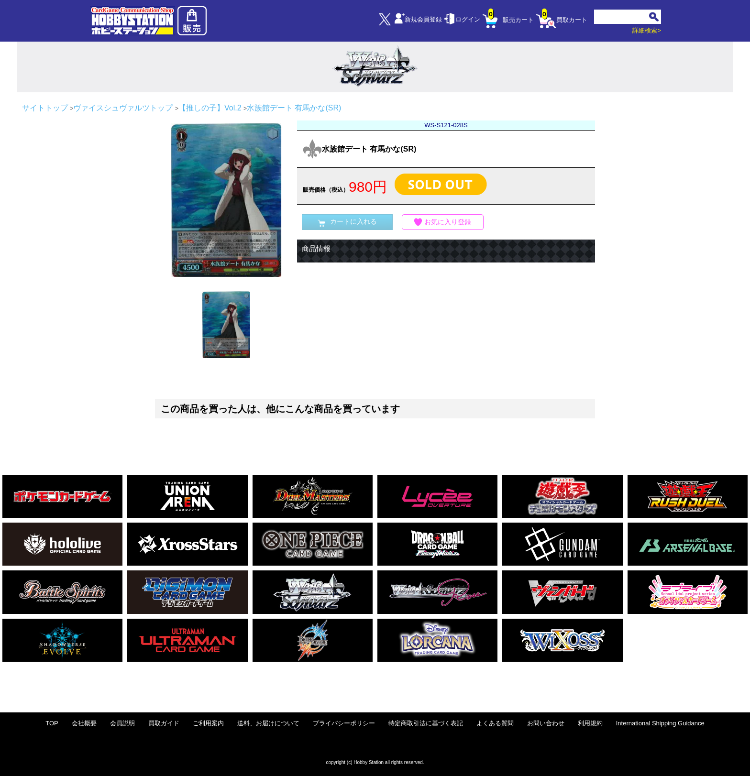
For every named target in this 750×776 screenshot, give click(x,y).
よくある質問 (495, 723)
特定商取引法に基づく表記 (425, 723)
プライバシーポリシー (344, 723)
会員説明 (122, 723)
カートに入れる (347, 222)
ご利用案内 (208, 723)
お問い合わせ (545, 723)
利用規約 (590, 723)
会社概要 (84, 723)
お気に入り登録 (443, 222)
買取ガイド (163, 723)
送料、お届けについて (268, 723)
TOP (51, 723)
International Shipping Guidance (660, 723)
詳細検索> (646, 30)
